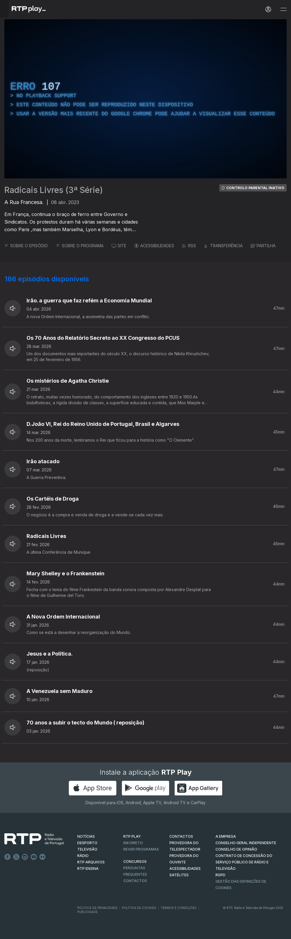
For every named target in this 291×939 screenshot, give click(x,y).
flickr (42, 857)
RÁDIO (83, 855)
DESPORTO (87, 843)
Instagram (25, 857)
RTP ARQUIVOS (91, 862)
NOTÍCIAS (86, 836)
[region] (145, 98)
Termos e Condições (179, 908)
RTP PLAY (132, 836)
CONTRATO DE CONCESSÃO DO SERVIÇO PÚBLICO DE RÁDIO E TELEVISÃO (243, 862)
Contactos (135, 881)
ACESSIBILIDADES (154, 245)
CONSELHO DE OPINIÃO (236, 849)
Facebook (7, 857)
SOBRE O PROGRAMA (80, 245)
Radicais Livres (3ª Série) (53, 190)
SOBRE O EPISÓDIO (26, 245)
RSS (189, 245)
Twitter (16, 857)
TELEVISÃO (87, 849)
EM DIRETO (133, 843)
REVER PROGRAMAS (141, 849)
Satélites (179, 875)
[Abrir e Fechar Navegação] (283, 9)
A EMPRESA (225, 836)
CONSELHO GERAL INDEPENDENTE (245, 843)
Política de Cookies (139, 908)
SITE (119, 245)
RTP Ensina (88, 868)
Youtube (34, 857)
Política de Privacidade (97, 908)
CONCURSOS (135, 861)
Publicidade (87, 912)
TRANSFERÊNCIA (223, 245)
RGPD (220, 875)
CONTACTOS (181, 836)
